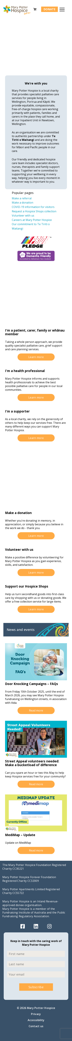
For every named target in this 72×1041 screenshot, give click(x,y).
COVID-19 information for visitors (33, 207)
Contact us (36, 1026)
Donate (49, 9)
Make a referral (22, 198)
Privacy (36, 1014)
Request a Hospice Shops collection (34, 211)
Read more (36, 710)
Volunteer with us (23, 215)
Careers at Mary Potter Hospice (32, 220)
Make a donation (22, 202)
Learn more (36, 357)
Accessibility (36, 1020)
